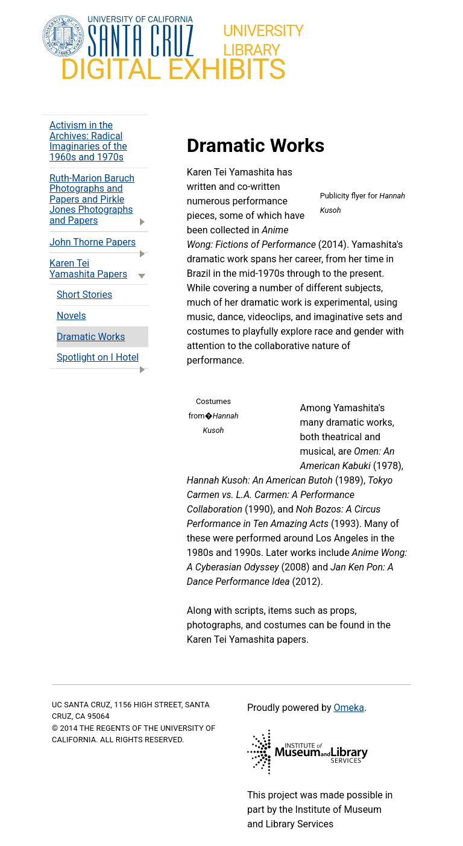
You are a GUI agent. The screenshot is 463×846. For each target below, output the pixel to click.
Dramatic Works (91, 337)
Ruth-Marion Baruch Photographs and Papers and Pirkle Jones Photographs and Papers (98, 200)
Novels (71, 315)
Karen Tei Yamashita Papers (98, 269)
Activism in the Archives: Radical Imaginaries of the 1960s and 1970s (88, 141)
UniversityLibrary (263, 40)
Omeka (349, 707)
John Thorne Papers (98, 244)
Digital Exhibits (172, 69)
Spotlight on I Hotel (102, 360)
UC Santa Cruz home (118, 36)
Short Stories (84, 294)
